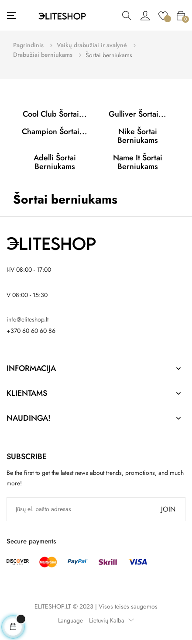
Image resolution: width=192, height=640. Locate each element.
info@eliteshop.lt (27, 319)
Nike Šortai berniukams (137, 136)
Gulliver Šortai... (137, 114)
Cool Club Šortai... (55, 114)
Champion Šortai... (54, 131)
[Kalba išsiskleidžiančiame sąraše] (109, 620)
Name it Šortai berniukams (137, 162)
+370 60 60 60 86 (31, 330)
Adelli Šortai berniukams (55, 162)
